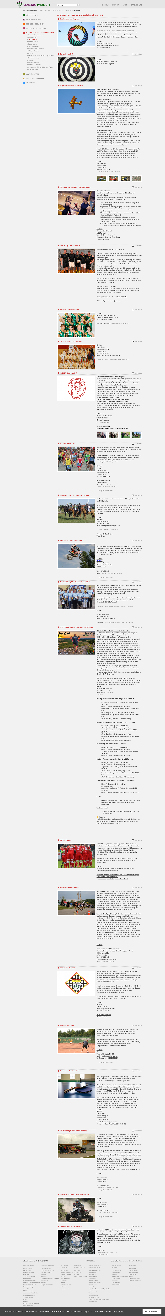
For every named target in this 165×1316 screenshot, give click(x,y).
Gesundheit (64, 1280)
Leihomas (63, 1287)
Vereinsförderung (33, 62)
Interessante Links (28, 1305)
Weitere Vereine (33, 51)
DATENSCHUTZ (136, 5)
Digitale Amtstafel (28, 1268)
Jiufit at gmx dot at (120, 672)
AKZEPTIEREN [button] (151, 1312)
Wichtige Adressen (28, 1291)
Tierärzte (63, 1282)
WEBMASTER (137, 1261)
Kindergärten (77, 1270)
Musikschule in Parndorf (80, 1276)
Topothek (43, 1274)
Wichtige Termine (28, 1297)
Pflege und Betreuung (66, 1274)
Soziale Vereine (33, 42)
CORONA (26, 1274)
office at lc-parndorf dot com (107, 486)
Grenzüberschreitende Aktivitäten (50, 1278)
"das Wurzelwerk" (34, 46)
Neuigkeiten (44, 1276)
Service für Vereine (34, 65)
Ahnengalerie (44, 1280)
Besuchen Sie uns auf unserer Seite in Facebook (114, 359)
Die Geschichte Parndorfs (48, 1270)
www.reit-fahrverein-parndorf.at (108, 530)
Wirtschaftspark (116, 1272)
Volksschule (77, 1272)
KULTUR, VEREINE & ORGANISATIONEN (58, 10)
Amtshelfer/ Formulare (29, 1276)
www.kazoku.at (104, 422)
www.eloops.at (125, 1261)
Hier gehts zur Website (105, 491)
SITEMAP (105, 5)
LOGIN (125, 5)
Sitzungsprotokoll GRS (29, 1284)
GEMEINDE (37, 5)
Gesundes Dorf (65, 1289)
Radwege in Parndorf (135, 1280)
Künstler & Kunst (133, 1270)
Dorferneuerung (33, 58)
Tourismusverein (133, 1272)
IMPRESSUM (90, 1261)
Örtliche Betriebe (116, 1270)
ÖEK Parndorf (27, 1270)
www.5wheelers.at (108, 961)
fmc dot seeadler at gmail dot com (109, 172)
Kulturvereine (32, 37)
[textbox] (67, 5)
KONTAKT (115, 5)
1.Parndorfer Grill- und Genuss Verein (40, 67)
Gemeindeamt (27, 1278)
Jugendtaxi (115, 1280)
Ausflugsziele (132, 1268)
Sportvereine (32, 39)
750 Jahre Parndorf (46, 1272)
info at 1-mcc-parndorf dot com (112, 573)
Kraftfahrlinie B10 (116, 1284)
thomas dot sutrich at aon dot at (108, 1188)
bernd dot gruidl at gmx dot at (107, 1252)
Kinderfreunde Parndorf (36, 49)
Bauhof (25, 1299)
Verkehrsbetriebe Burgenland (120, 1276)
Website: (101, 694)
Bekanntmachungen (28, 1287)
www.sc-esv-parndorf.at (106, 879)
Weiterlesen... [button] (118, 1311)
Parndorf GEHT (65, 1270)
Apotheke (63, 1276)
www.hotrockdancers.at (120, 323)
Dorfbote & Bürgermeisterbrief (31, 1282)
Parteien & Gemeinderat (30, 1280)
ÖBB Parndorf (115, 1282)
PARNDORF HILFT (28, 1272)
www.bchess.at (118, 998)
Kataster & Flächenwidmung (31, 1303)
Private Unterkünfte (134, 1278)
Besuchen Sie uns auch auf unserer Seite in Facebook (115, 606)
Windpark (114, 1274)
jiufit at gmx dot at (108, 693)
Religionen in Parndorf (47, 1284)
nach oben (138, 54)
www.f (100, 239)
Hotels (131, 1276)
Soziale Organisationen (67, 1272)
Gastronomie (132, 1274)
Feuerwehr (31, 53)
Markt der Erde (33, 69)
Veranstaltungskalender (36, 35)
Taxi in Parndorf (116, 1278)
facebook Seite (103, 1254)
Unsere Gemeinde (46, 1268)
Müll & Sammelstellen (29, 1295)
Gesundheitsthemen (66, 1284)
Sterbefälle (26, 1289)
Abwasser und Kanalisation (30, 1293)
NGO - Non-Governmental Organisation (41, 55)
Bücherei (76, 1274)
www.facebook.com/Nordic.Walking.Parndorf (119, 622)
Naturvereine (32, 44)
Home (41, 10)
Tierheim (31, 60)
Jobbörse (25, 1301)
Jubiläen (43, 1282)
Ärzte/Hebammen (65, 1278)
